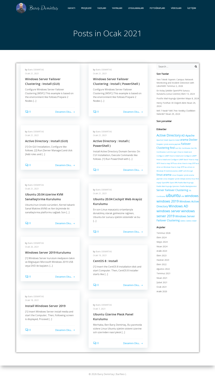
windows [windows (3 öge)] (192, 195)
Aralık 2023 (162, 250)
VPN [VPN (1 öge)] (182, 196)
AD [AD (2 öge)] (183, 135)
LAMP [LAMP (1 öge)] (180, 171)
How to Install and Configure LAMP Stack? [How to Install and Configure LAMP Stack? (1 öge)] (172, 160)
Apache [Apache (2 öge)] (190, 135)
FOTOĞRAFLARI (157, 8)
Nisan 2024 (162, 246)
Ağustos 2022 (163, 269)
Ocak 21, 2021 (32, 73)
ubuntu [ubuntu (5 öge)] (173, 195)
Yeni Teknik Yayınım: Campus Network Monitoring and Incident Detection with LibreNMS (175, 83)
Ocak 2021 (162, 286)
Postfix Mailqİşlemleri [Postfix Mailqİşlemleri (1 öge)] (188, 186)
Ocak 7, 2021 (99, 308)
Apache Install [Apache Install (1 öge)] (174, 140)
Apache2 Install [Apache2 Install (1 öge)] (162, 140)
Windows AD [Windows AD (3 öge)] (178, 206)
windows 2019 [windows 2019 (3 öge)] (168, 201)
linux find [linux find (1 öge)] (195, 179)
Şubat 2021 (162, 282)
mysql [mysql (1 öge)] (159, 183)
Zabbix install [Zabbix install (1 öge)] (191, 221)
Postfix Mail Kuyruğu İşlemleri (171, 98)
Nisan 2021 (162, 278)
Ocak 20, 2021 (32, 246)
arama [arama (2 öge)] (184, 139)
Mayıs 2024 (162, 241)
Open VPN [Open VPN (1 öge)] (173, 183)
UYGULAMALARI (136, 8)
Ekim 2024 (161, 237)
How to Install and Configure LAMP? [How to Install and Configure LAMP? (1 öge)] (183, 156)
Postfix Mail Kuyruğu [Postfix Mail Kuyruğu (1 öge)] (186, 183)
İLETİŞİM (191, 8)
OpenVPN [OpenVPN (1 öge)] (165, 183)
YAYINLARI (117, 8)
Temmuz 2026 (163, 233)
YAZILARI (101, 8)
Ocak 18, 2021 (32, 300)
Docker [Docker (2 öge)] (193, 139)
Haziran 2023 (163, 259)
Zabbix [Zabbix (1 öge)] (183, 221)
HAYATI (71, 8)
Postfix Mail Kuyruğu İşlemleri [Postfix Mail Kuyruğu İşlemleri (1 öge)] (168, 186)
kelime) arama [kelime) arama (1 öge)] (172, 171)
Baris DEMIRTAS (36, 69)
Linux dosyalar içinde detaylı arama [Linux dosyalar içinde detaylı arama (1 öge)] (177, 179)
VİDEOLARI (176, 8)
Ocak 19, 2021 (100, 255)
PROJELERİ (86, 8)
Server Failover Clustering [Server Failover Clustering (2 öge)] (172, 190)
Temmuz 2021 (163, 273)
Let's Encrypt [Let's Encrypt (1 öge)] (188, 171)
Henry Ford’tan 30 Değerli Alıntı (171, 102)
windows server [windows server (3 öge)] (169, 211)
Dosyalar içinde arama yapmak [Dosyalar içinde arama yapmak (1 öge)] (168, 144)
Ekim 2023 (161, 255)
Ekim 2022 (161, 264)
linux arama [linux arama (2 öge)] (164, 174)
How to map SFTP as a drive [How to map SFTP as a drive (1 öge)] (171, 163)
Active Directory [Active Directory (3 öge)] (169, 135)
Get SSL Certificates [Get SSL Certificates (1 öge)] (182, 148)
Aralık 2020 (162, 291)
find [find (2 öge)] (172, 148)
